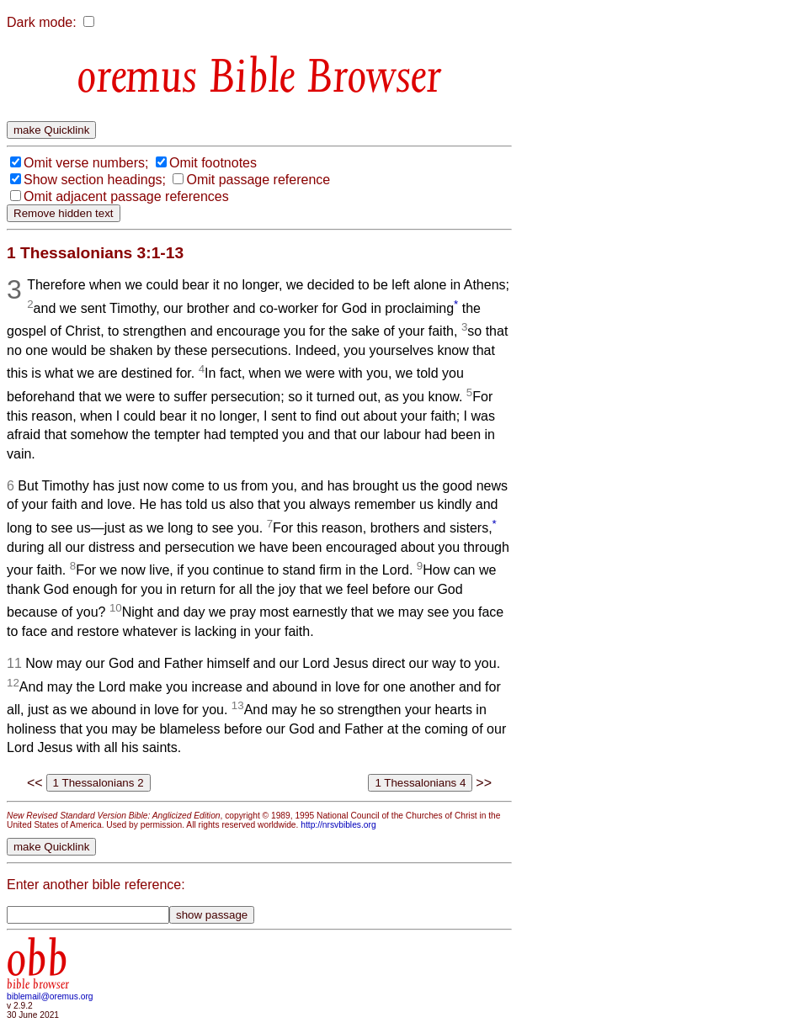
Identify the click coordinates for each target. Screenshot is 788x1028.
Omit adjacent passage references (126, 196)
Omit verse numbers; (86, 163)
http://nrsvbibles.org (338, 824)
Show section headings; (95, 179)
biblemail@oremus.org (50, 996)
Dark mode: (42, 22)
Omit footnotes (213, 163)
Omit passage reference (258, 179)
